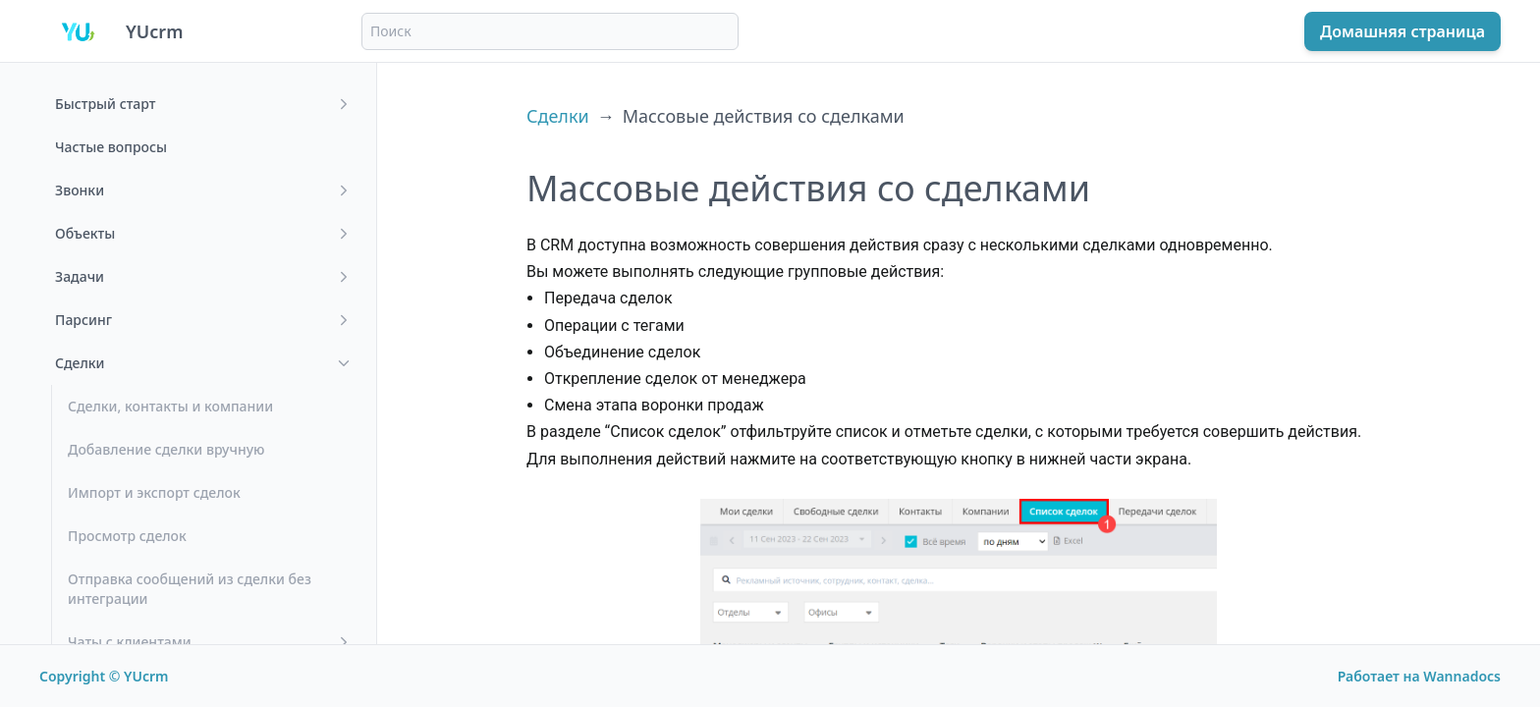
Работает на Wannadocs (1419, 676)
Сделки (557, 116)
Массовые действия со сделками (764, 116)
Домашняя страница (1402, 31)
